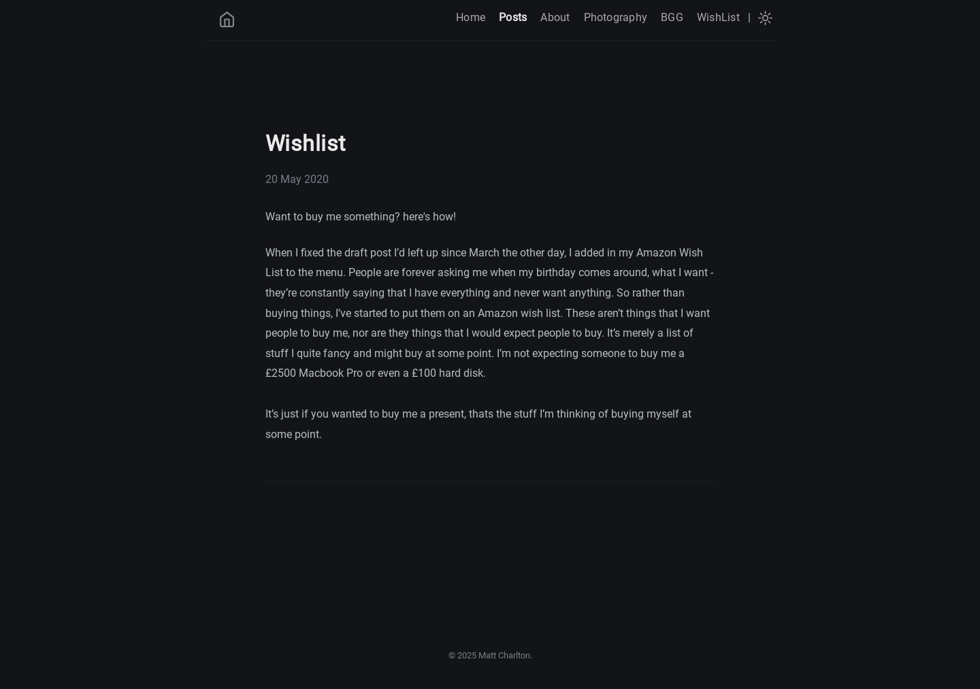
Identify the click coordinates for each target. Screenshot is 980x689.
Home (470, 17)
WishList (718, 17)
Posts (513, 17)
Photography (616, 17)
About (555, 17)
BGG (672, 17)
